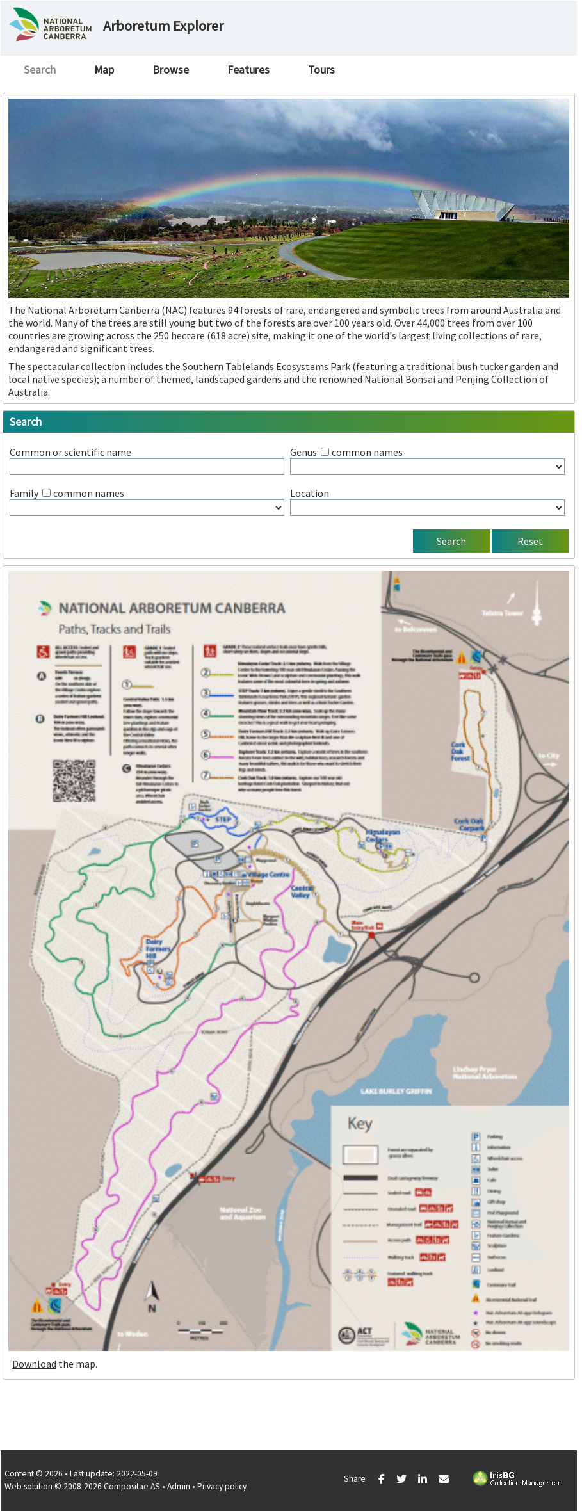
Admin (178, 1486)
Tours (321, 70)
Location (309, 493)
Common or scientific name (70, 452)
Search (40, 70)
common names (367, 452)
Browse (170, 70)
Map (104, 70)
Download (34, 1363)
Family (24, 493)
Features (248, 70)
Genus (303, 452)
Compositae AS (132, 1486)
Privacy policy (222, 1486)
